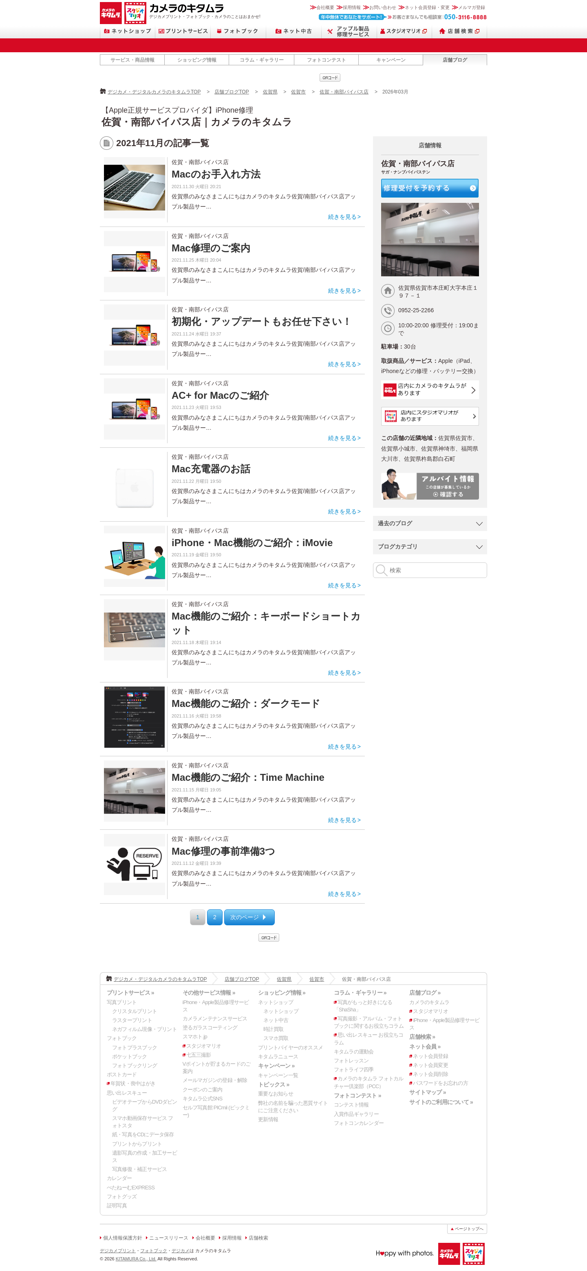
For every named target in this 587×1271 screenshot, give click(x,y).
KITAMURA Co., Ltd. (136, 1258)
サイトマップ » (427, 1092)
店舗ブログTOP (231, 92)
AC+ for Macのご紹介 (220, 395)
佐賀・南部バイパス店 (344, 92)
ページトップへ (469, 1229)
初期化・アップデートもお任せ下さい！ (262, 321)
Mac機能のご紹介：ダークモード (246, 703)
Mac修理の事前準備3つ (223, 851)
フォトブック (238, 31)
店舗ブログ (455, 60)
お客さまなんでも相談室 (403, 17)
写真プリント (122, 1002)
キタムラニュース (278, 1056)
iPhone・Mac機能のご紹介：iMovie (252, 542)
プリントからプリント (137, 1144)
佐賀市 (298, 92)
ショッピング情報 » (281, 992)
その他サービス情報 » (209, 992)
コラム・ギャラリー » (360, 992)
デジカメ (181, 1250)
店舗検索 (459, 31)
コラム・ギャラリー (262, 60)
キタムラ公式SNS (203, 1098)
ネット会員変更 (430, 1065)
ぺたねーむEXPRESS (130, 1187)
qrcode (330, 77)
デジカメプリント (118, 1250)
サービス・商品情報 (132, 60)
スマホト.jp (195, 1036)
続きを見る (342, 216)
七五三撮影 (198, 1055)
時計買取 (273, 1029)
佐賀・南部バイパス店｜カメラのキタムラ (197, 121)
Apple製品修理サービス (349, 31)
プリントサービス (183, 31)
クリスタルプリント (134, 1011)
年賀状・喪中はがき (132, 1083)
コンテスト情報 (351, 1105)
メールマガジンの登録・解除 (215, 1080)
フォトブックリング (134, 1065)
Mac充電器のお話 (211, 468)
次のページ (244, 917)
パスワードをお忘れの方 (440, 1083)
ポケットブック (129, 1056)
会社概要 (325, 7)
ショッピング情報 (196, 60)
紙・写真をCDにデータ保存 (143, 1134)
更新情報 (268, 1119)
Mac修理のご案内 (211, 247)
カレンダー (119, 1178)
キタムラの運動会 (354, 1052)
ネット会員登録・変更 (427, 7)
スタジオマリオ (135, 13)
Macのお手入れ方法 (216, 174)
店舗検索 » (422, 1036)
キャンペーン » (276, 1065)
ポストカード (122, 1074)
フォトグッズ (122, 1196)
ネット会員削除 (430, 1074)
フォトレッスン (351, 1061)
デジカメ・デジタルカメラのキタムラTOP (154, 92)
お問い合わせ (382, 7)
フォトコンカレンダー (359, 1123)
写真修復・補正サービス (139, 1169)
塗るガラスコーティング (210, 1027)
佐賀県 (270, 92)
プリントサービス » (130, 992)
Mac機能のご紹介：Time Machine (248, 777)
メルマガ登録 (471, 7)
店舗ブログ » (424, 992)
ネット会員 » (424, 1046)
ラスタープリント (132, 1020)
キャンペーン (391, 60)
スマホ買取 (275, 1038)
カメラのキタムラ (111, 13)
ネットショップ (127, 31)
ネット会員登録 (430, 1056)
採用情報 (352, 7)
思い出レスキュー (127, 1093)
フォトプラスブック (134, 1047)
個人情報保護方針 (122, 1238)
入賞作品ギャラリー (356, 1114)
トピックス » (273, 1084)
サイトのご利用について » (441, 1102)
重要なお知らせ (275, 1094)
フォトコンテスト (326, 60)
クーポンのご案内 (203, 1090)
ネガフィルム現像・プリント (144, 1029)
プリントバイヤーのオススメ (290, 1047)
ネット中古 (294, 31)
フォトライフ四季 (354, 1070)
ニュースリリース (168, 1238)
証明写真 (117, 1205)
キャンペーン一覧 (278, 1075)
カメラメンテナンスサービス (215, 1018)
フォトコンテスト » (357, 1095)
